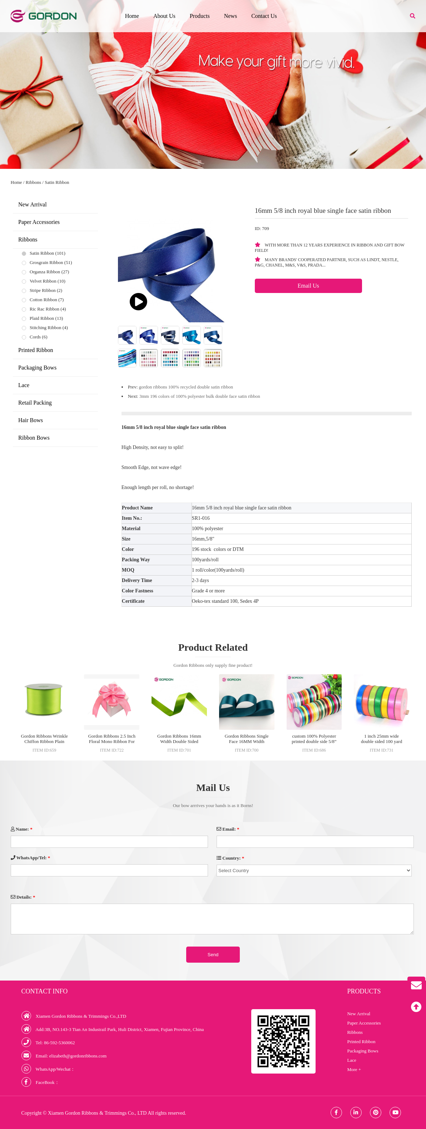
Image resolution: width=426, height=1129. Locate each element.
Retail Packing (35, 403)
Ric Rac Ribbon (44, 309)
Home (132, 16)
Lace (23, 385)
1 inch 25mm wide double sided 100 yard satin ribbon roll (381, 741)
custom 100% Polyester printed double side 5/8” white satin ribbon (314, 741)
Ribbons (33, 182)
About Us (164, 16)
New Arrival (32, 204)
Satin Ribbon (57, 182)
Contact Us (264, 16)
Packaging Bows (37, 368)
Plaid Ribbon (42, 318)
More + (354, 1069)
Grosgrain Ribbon (46, 262)
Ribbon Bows (34, 438)
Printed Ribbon (35, 350)
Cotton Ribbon (43, 299)
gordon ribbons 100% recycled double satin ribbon (186, 387)
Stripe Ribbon (43, 290)
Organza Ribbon (45, 271)
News (230, 16)
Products (200, 16)
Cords (35, 336)
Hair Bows (30, 420)
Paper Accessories (39, 222)
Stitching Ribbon (45, 327)
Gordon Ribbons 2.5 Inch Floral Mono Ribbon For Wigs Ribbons (111, 741)
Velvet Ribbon (43, 281)
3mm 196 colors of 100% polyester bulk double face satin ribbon (199, 396)
